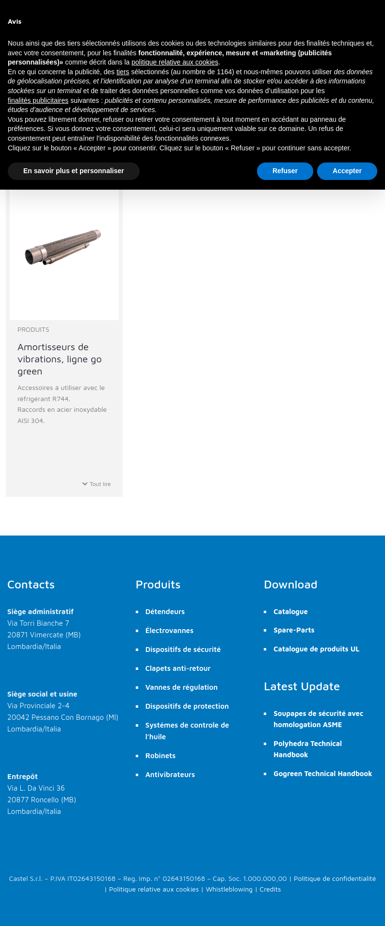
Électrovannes (169, 630)
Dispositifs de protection (187, 706)
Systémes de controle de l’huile (187, 731)
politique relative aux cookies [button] (174, 62)
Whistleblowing (229, 889)
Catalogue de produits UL (316, 649)
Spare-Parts (293, 630)
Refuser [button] (285, 171)
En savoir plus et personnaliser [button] (73, 171)
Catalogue (290, 611)
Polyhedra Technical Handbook (307, 749)
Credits (270, 889)
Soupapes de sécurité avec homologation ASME (318, 719)
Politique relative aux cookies (154, 889)
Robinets (160, 755)
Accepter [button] (347, 171)
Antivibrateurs (170, 774)
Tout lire (96, 483)
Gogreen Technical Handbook (322, 773)
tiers (122, 72)
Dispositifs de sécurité (183, 649)
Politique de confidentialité (335, 878)
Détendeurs (165, 611)
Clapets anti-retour (178, 668)
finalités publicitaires (38, 100)
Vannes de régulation (181, 687)
